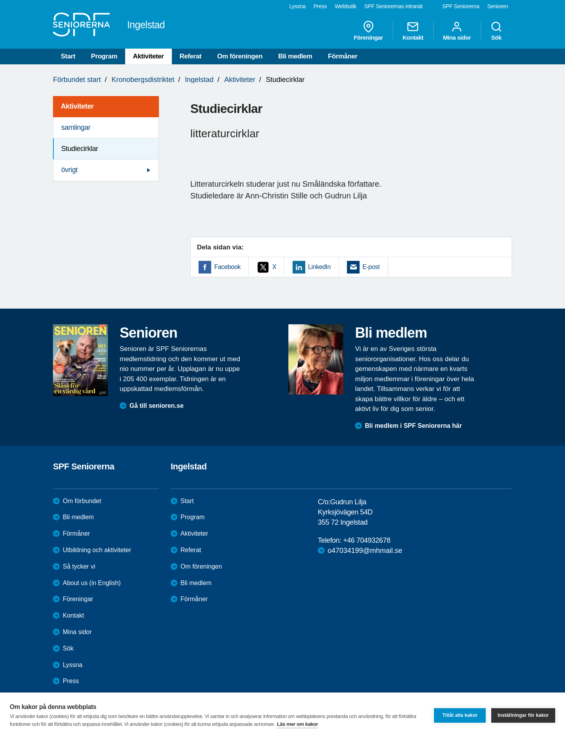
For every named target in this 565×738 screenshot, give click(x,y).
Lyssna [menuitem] (297, 6)
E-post (371, 267)
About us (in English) (92, 583)
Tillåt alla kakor (460, 715)
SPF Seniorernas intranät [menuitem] (393, 6)
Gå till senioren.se (156, 405)
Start (68, 56)
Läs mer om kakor (297, 724)
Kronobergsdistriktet (142, 79)
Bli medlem (295, 56)
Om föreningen (239, 56)
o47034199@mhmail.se (365, 550)
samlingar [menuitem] (75, 127)
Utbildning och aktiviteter (97, 550)
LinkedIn (319, 267)
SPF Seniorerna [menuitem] (460, 6)
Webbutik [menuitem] (345, 6)
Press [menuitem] (320, 6)
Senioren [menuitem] (497, 6)
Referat (191, 56)
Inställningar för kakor (523, 715)
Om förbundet (82, 501)
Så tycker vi (79, 566)
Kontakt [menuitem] (413, 30)
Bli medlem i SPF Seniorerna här (413, 425)
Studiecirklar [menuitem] (79, 149)
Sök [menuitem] (496, 30)
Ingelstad (199, 79)
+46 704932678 (366, 540)
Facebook (227, 267)
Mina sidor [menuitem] (457, 30)
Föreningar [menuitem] (368, 30)
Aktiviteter (148, 56)
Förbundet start (77, 79)
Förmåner (342, 56)
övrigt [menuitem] (69, 170)
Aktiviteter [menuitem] (77, 106)
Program (104, 56)
